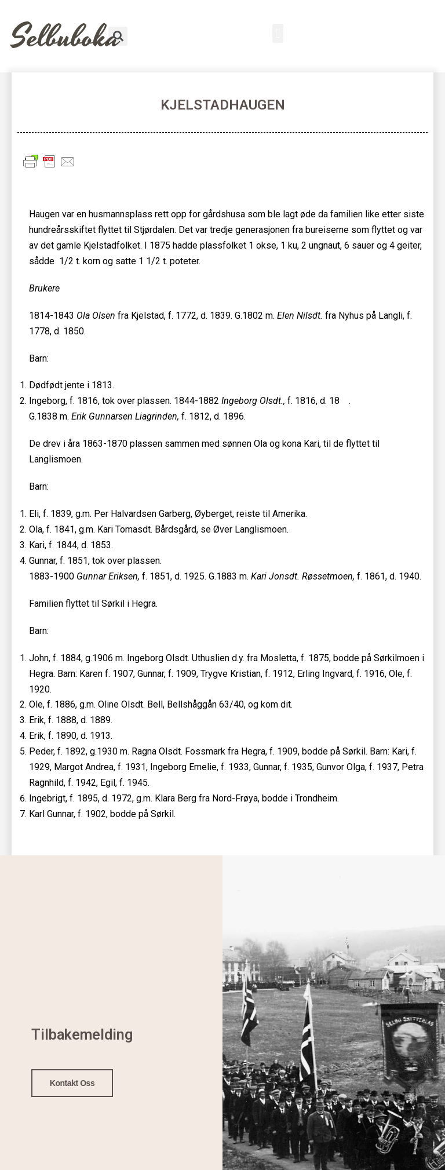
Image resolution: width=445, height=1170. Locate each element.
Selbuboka (66, 37)
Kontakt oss (72, 1080)
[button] (277, 33)
